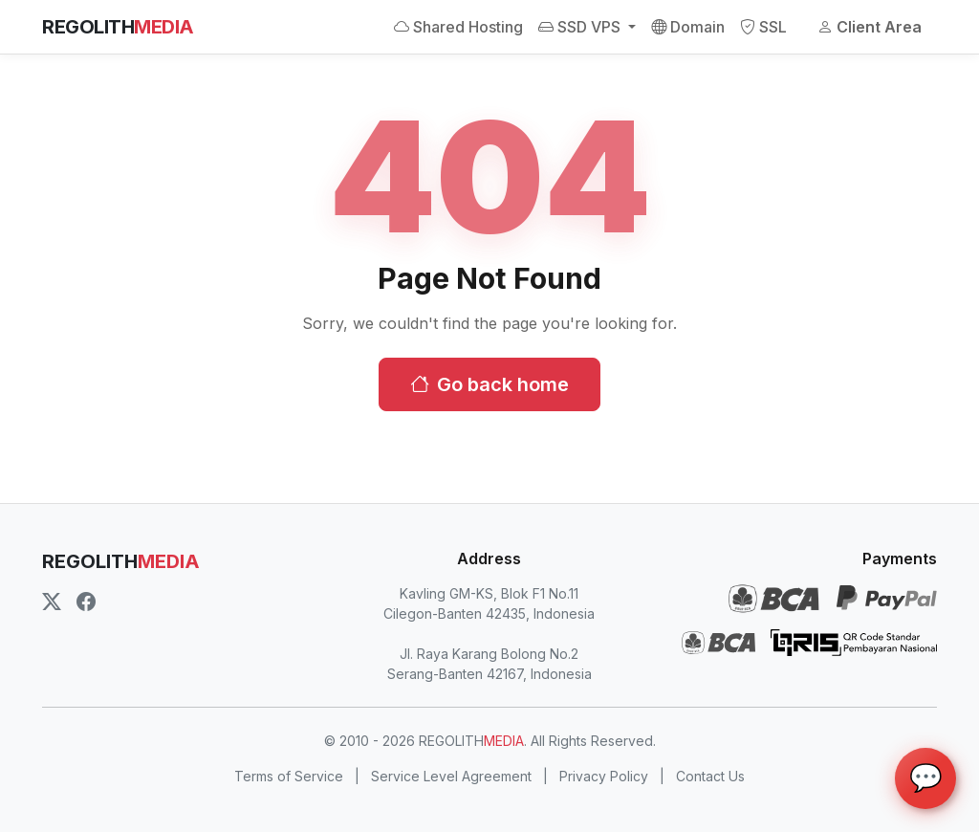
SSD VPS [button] (581, 26)
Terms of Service (288, 776)
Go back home (489, 384)
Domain (688, 26)
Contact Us (710, 776)
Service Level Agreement (451, 776)
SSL (763, 26)
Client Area (869, 26)
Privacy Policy (603, 776)
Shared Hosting (458, 26)
